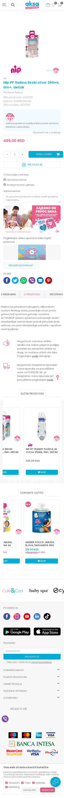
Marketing (14, 787)
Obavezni (14, 783)
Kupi (42, 472)
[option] (32, 43)
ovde (35, 356)
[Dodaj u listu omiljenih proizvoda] (3, 530)
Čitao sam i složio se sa (29, 662)
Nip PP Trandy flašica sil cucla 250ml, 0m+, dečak (42, 451)
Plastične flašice (13, 92)
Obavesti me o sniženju (47, 132)
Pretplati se (32, 163)
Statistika (40, 783)
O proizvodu (32, 294)
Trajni (27, 783)
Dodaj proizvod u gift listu (18, 184)
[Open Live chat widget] (55, 782)
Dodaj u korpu (44, 154)
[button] (12, 4)
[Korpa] (60, 7)
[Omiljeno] (54, 5)
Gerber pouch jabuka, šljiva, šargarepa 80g (39, 544)
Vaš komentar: (12, 191)
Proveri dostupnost (21, 265)
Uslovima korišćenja (41, 662)
